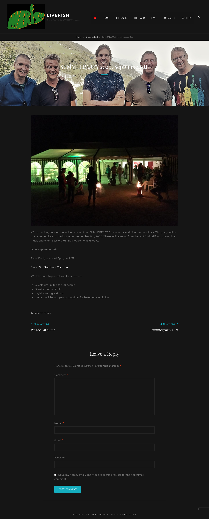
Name (59, 423)
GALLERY (186, 16)
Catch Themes (128, 514)
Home (79, 37)
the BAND (139, 16)
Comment (61, 375)
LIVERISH (58, 15)
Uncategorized (92, 37)
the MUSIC (121, 16)
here (61, 293)
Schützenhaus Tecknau (53, 267)
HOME (106, 16)
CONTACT (168, 16)
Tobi (119, 81)
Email (58, 440)
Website (59, 457)
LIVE (153, 16)
